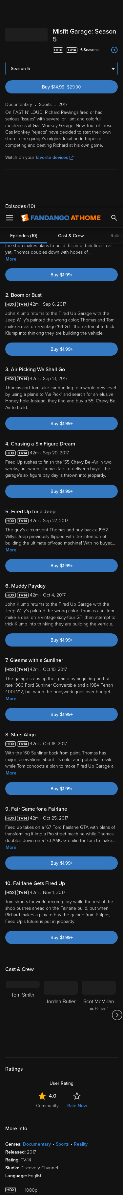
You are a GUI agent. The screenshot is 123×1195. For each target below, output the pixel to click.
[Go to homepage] (61, 9)
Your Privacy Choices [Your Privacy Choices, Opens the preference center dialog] (61, 1167)
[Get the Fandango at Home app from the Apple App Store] (24, 1017)
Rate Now (77, 898)
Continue (61, 1184)
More (11, 51)
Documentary (37, 936)
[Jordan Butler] (60, 807)
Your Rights (102, 1107)
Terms (19, 1094)
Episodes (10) (23, 28)
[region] (61, 1132)
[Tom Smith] (22, 807)
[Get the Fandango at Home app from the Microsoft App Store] (101, 1017)
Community (47, 898)
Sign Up (61, 1038)
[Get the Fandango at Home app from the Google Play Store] (64, 1017)
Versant (55, 1088)
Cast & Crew (71, 28)
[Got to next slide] (117, 807)
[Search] (114, 9)
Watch (18, 1058)
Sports (62, 936)
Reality (81, 936)
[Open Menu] (9, 10)
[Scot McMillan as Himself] (98, 807)
